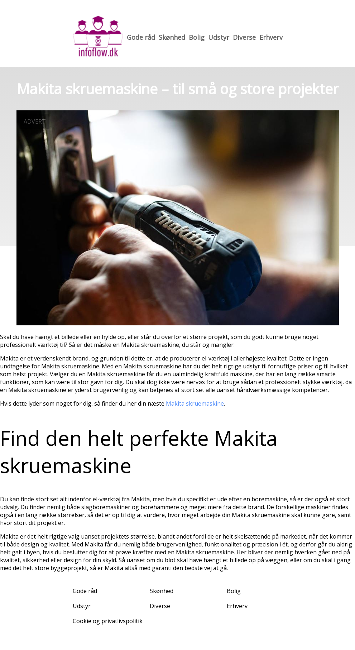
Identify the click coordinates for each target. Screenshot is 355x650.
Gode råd (141, 37)
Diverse (244, 37)
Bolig (197, 37)
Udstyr (218, 37)
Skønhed (172, 37)
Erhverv (271, 37)
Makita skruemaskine (195, 403)
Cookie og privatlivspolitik (108, 621)
